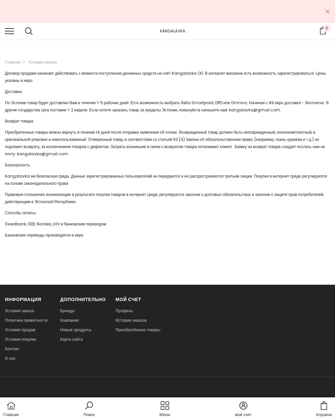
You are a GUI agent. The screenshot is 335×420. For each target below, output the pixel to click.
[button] (89, 409)
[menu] (9, 30)
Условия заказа (42, 62)
